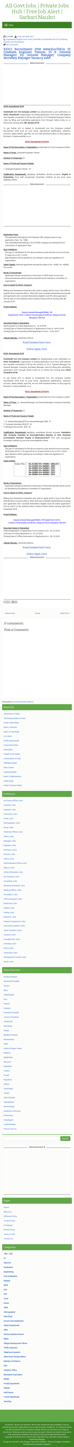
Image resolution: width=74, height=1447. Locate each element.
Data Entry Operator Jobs (14, 926)
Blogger (42, 1439)
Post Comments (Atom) (24, 702)
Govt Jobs (27, 39)
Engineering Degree (14, 39)
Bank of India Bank (11, 732)
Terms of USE (9, 1234)
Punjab (6, 1075)
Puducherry (8, 1115)
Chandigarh (8, 1120)
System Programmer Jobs (15, 921)
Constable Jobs (10, 881)
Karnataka (37, 39)
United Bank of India (12, 758)
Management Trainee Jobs (15, 957)
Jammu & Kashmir (11, 1017)
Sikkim (6, 1084)
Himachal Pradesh (11, 1012)
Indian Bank (8, 781)
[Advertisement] (37, 1170)
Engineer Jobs (10, 810)
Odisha (7, 1071)
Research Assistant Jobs (14, 885)
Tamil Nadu (8, 1089)
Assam (7, 986)
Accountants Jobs (11, 877)
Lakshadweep (10, 1124)
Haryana (7, 1008)
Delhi (6, 1044)
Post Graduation (17, 42)
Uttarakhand (9, 1102)
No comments (12, 45)
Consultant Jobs (11, 894)
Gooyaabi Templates (43, 1444)
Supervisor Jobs (11, 953)
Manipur (7, 1053)
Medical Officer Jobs (12, 890)
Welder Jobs (9, 908)
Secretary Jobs (10, 944)
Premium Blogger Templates (59, 1442)
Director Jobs (9, 854)
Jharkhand (8, 1021)
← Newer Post (9, 613)
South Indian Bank (11, 723)
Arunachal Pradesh (11, 981)
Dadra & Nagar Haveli (13, 1048)
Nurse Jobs (8, 827)
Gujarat (7, 1004)
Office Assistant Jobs (13, 899)
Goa (5, 999)
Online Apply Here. (37, 349)
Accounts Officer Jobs (13, 800)
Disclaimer (8, 1225)
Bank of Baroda (10, 727)
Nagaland (8, 1066)
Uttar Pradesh (9, 1097)
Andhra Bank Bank (11, 741)
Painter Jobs (9, 912)
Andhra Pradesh (10, 977)
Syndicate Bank (10, 772)
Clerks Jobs (9, 836)
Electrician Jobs (10, 903)
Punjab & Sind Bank (12, 754)
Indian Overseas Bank (13, 785)
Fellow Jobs (9, 859)
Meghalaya (8, 1057)
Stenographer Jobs (12, 823)
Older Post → (65, 613)
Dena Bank (8, 750)
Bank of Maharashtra (12, 776)
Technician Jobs (10, 814)
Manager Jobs (10, 841)
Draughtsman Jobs (12, 939)
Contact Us (8, 1238)
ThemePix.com (17, 1442)
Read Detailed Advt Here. (37, 342)
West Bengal (9, 1106)
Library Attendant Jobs (13, 872)
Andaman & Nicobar (12, 1111)
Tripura (6, 1093)
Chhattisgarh (9, 995)
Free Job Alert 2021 (26, 36)
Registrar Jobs (10, 845)
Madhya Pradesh (11, 1035)
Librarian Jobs (10, 935)
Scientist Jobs (10, 805)
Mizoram (7, 1062)
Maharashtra (9, 1039)
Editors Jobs (9, 868)
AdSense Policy (10, 1216)
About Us (8, 1212)
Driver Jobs (8, 818)
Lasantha (42, 1442)
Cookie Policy (9, 1221)
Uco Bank (8, 736)
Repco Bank (9, 767)
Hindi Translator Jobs (13, 930)
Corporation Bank (11, 745)
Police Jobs (9, 948)
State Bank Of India (12, 714)
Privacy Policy (9, 1230)
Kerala (6, 1030)
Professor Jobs (10, 850)
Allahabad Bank (10, 763)
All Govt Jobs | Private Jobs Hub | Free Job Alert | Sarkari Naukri (37, 11)
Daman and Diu (10, 1129)
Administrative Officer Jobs (15, 863)
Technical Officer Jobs (13, 832)
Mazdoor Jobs (10, 917)
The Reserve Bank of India (14, 718)
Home (37, 613)
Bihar (6, 990)
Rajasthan (8, 1080)
